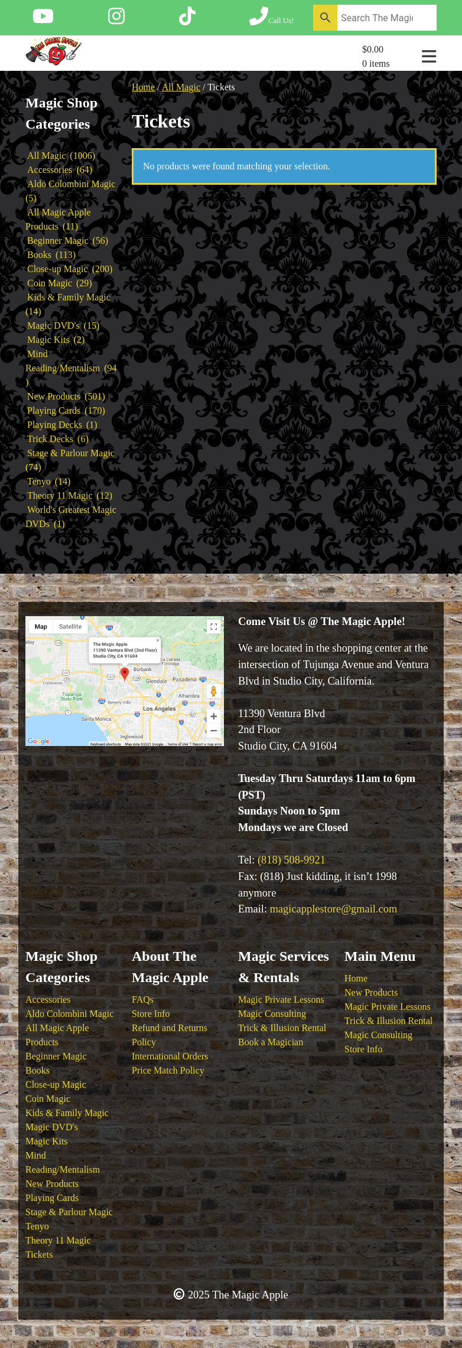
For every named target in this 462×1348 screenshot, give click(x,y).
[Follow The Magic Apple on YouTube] (43, 20)
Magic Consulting (272, 1014)
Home (143, 87)
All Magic (181, 87)
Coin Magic (47, 1099)
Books (37, 1070)
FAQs (143, 999)
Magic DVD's (51, 1127)
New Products (52, 1184)
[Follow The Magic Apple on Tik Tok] (187, 20)
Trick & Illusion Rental (282, 1028)
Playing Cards (52, 1198)
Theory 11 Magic (57, 1240)
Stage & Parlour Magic (69, 1212)
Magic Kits (46, 1141)
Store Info (151, 1014)
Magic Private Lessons (281, 999)
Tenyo (37, 1226)
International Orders (170, 1056)
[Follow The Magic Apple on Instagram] (116, 20)
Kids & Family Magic (67, 1113)
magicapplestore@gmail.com (334, 909)
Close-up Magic (55, 1084)
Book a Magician (270, 1042)
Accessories (47, 999)
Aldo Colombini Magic (69, 1014)
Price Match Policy (168, 1070)
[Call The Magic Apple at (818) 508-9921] (271, 20)
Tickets (39, 1254)
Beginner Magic (56, 1056)
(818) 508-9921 (292, 860)
